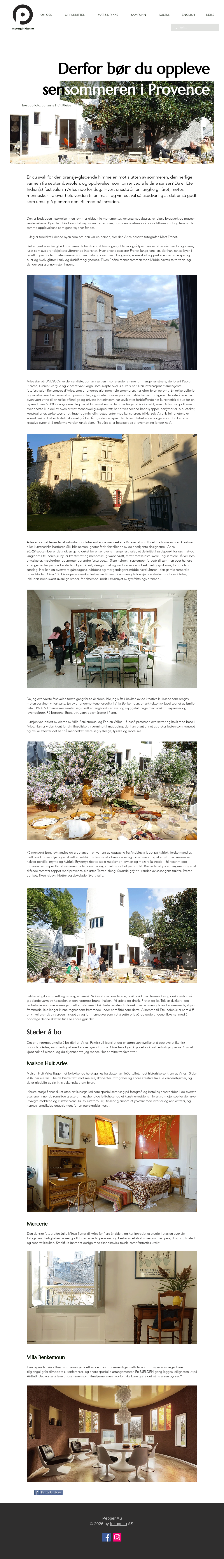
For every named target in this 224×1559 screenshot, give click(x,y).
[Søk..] (194, 27)
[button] (74, 14)
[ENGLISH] (188, 14)
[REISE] (209, 14)
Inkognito (118, 1523)
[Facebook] (106, 1537)
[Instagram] (117, 1537)
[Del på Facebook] (48, 1492)
